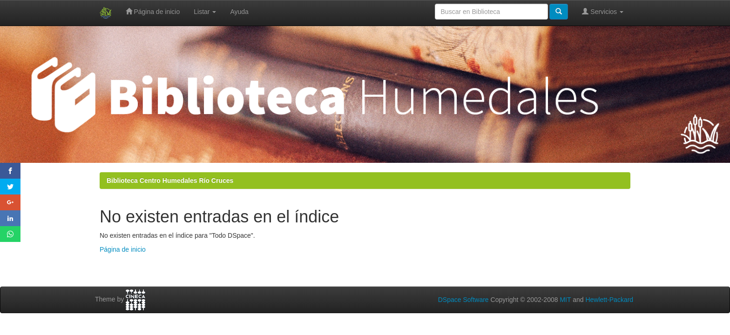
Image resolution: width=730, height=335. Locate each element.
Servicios (602, 11)
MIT (565, 299)
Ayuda (239, 11)
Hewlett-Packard (609, 299)
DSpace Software (463, 299)
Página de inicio (153, 11)
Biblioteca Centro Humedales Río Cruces (170, 180)
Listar (205, 11)
